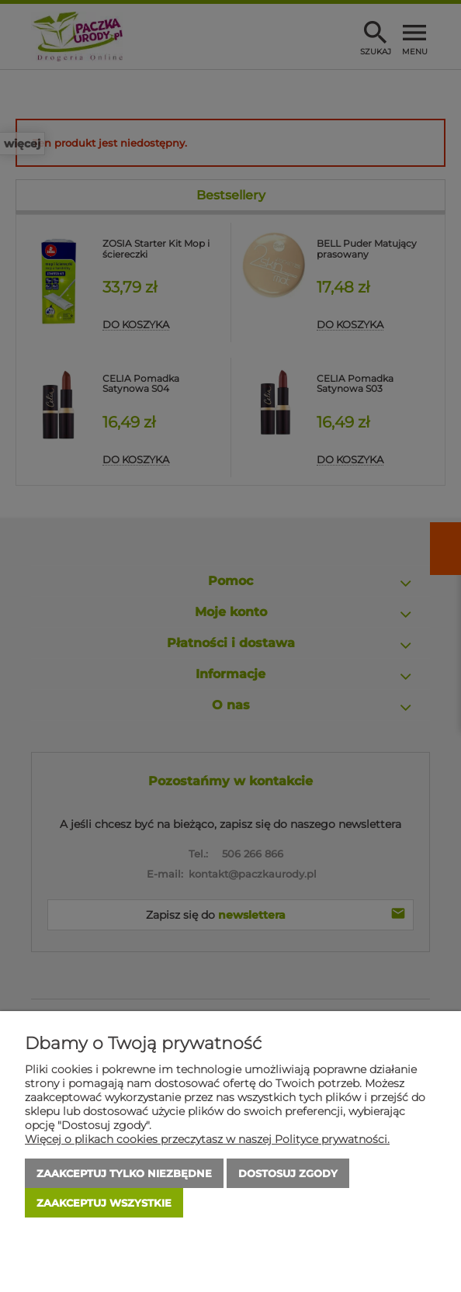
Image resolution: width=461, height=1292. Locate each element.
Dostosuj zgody (288, 1173)
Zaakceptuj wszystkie (104, 1203)
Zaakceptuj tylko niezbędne (124, 1173)
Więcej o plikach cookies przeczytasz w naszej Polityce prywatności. (207, 1139)
